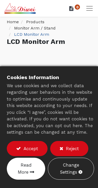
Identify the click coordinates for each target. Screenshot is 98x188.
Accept (30, 148)
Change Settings (69, 168)
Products (35, 21)
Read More (25, 168)
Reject (71, 148)
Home (13, 21)
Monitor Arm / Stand (35, 28)
